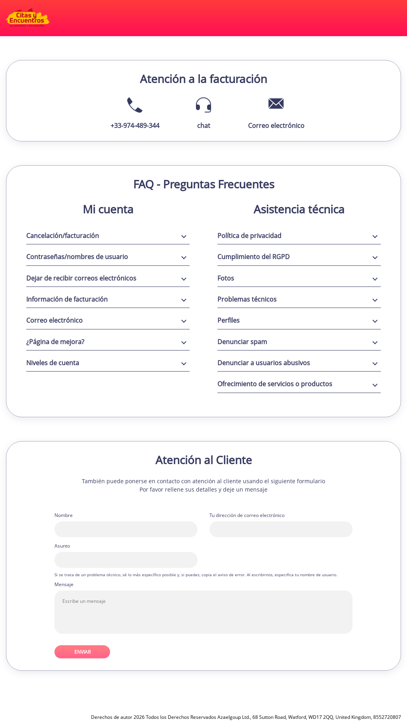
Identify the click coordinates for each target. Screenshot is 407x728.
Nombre (63, 515)
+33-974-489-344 (134, 125)
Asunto (62, 546)
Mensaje (64, 584)
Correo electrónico (276, 125)
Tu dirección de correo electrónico (247, 515)
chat (203, 125)
